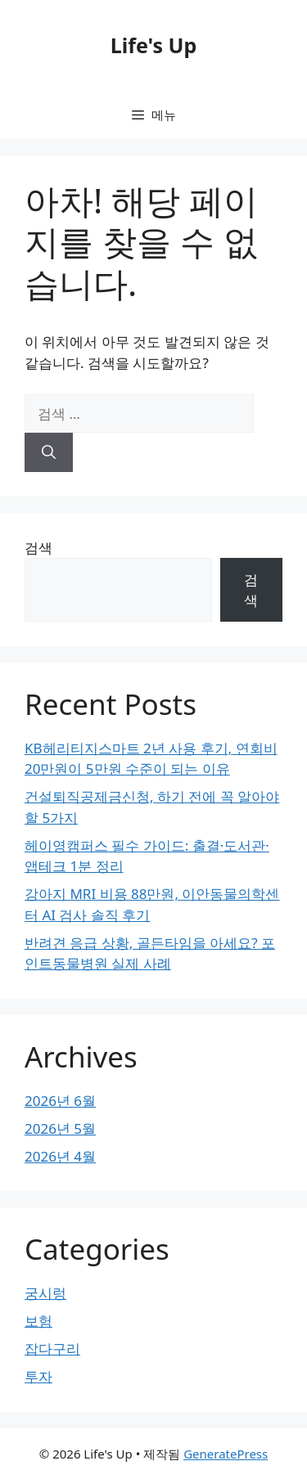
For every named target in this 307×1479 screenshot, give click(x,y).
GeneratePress (225, 1453)
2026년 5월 (60, 1128)
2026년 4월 (60, 1156)
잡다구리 (52, 1348)
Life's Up (153, 45)
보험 (38, 1320)
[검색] (49, 452)
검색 (38, 547)
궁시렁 (45, 1292)
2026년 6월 (60, 1100)
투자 (38, 1376)
